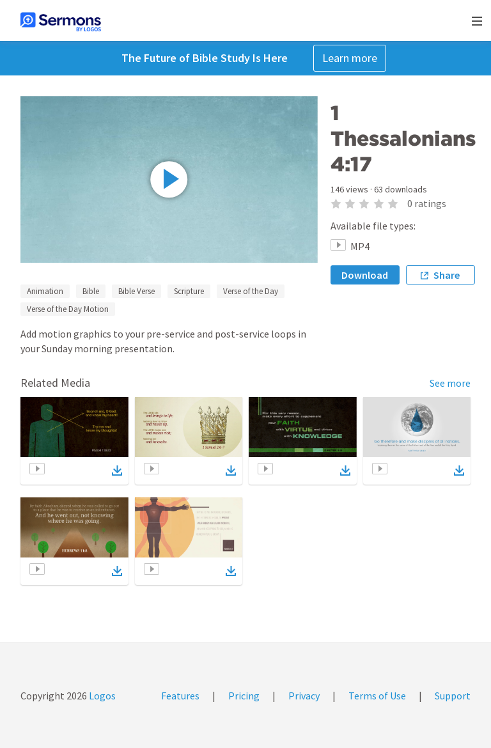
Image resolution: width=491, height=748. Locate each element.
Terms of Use (377, 695)
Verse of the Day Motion (68, 309)
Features (180, 695)
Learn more (349, 58)
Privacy (304, 695)
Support (453, 695)
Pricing (244, 695)
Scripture (189, 291)
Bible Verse (136, 291)
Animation (45, 291)
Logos (101, 695)
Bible (90, 291)
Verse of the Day (250, 291)
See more (450, 383)
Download (364, 275)
